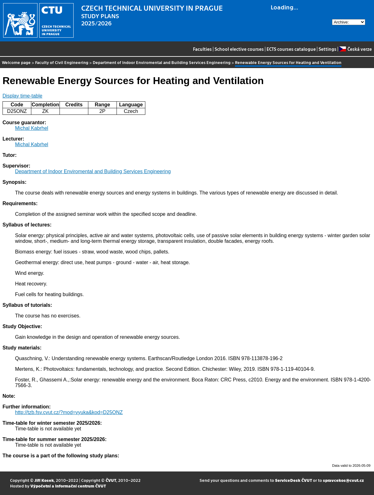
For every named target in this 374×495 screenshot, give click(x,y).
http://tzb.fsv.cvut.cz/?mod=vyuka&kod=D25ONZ (69, 412)
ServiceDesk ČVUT (293, 480)
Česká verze (355, 49)
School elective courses (239, 49)
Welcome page (16, 62)
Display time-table (22, 95)
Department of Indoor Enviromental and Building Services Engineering (162, 62)
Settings (327, 49)
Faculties (202, 49)
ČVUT (111, 480)
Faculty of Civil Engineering (61, 62)
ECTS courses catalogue (291, 49)
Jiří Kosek (44, 480)
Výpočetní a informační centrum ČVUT (68, 485)
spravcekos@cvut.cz (343, 480)
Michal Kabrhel (31, 128)
